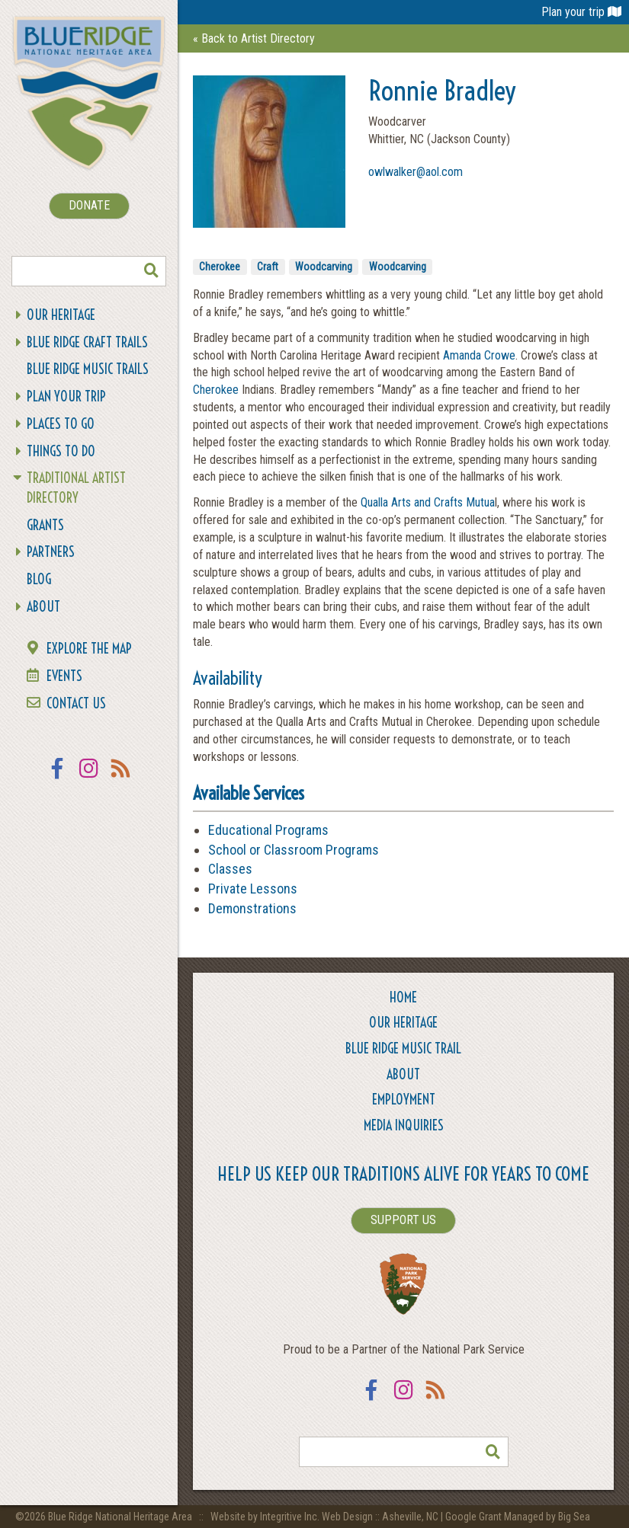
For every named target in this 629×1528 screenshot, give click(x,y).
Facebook (57, 778)
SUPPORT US (403, 1220)
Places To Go (61, 424)
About (43, 606)
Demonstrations (252, 908)
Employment (403, 1099)
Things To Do (61, 451)
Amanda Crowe (479, 355)
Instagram (89, 778)
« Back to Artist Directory (254, 38)
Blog (39, 579)
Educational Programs (268, 830)
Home (403, 997)
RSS (121, 778)
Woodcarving (323, 267)
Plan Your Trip (66, 396)
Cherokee (219, 267)
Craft (267, 267)
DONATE (89, 205)
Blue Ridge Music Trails (88, 369)
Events (64, 676)
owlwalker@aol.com (415, 172)
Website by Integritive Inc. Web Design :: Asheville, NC (325, 1516)
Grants (45, 525)
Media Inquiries (404, 1125)
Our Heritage (61, 315)
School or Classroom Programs (293, 850)
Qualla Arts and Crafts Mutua (428, 502)
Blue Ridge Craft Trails (87, 342)
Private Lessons (252, 889)
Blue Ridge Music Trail (403, 1048)
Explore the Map (89, 648)
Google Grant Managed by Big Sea (517, 1516)
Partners (51, 552)
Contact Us (76, 703)
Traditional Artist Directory (76, 488)
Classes (230, 869)
